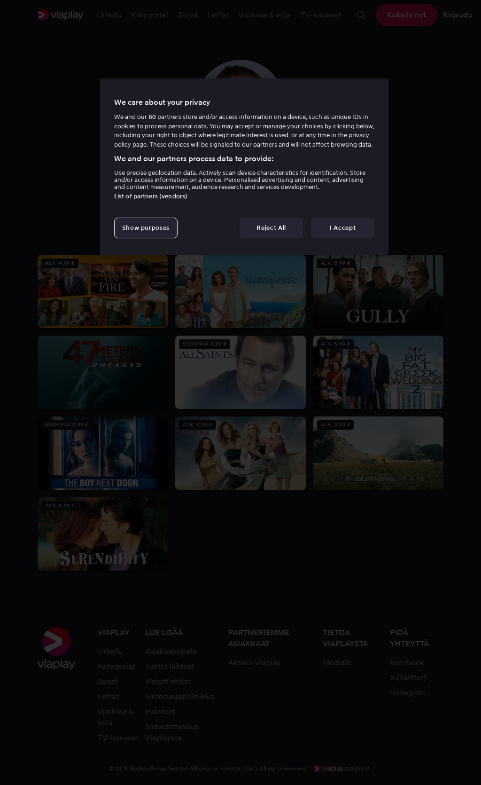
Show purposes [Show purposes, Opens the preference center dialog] (146, 227)
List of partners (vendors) (150, 196)
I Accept (343, 227)
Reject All (271, 227)
